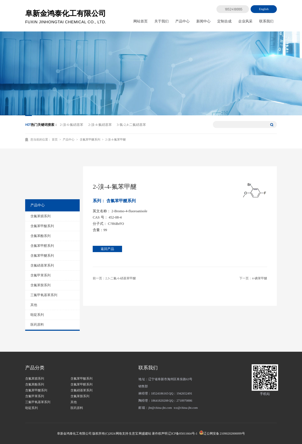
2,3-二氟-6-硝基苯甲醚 (120, 278)
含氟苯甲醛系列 (42, 245)
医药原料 (37, 324)
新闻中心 (203, 21)
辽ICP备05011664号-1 (182, 433)
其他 (33, 305)
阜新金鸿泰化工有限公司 (65, 16)
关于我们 (161, 21)
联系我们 (266, 21)
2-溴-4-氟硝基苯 (100, 124)
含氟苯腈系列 (40, 216)
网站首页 (140, 21)
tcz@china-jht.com (186, 407)
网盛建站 (145, 433)
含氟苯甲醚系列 (90, 139)
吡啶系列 (37, 314)
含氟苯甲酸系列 (42, 226)
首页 (55, 139)
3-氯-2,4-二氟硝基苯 (131, 124)
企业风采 (245, 21)
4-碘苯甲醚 (259, 278)
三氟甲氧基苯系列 (43, 295)
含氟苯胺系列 (40, 285)
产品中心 (182, 21)
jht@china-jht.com (160, 407)
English (264, 9)
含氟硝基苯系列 (42, 265)
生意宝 (133, 433)
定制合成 (224, 21)
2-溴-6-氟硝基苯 (71, 124)
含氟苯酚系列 (40, 236)
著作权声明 (160, 433)
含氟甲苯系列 (40, 275)
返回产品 (108, 249)
